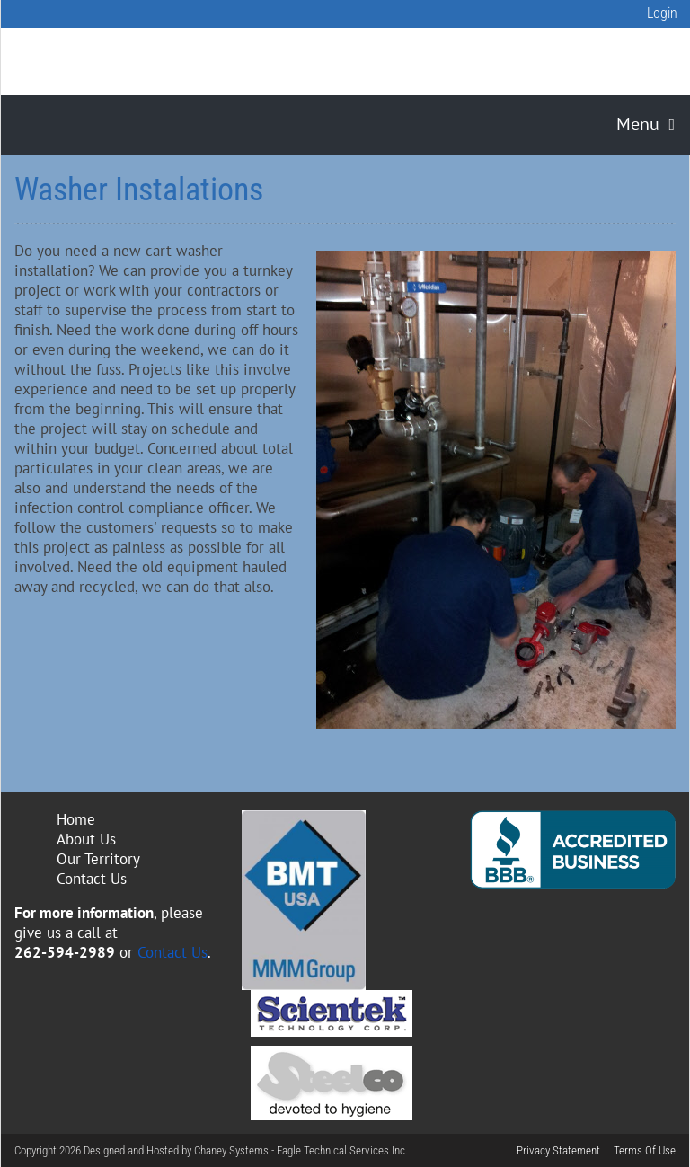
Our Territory (98, 859)
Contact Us (92, 879)
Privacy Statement (558, 1150)
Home (76, 819)
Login (662, 13)
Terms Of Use (645, 1150)
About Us (86, 839)
